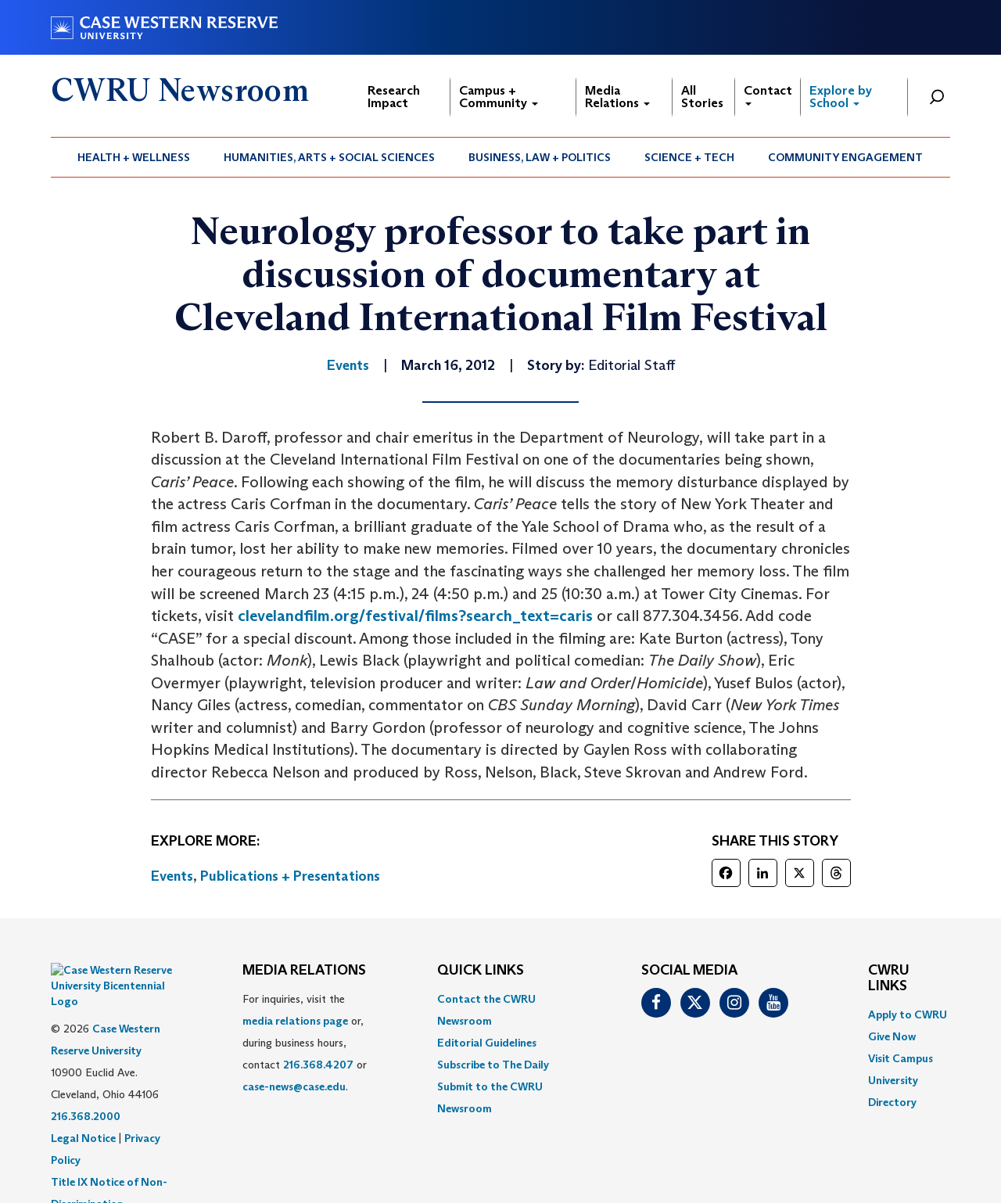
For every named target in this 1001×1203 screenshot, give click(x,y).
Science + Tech (689, 157)
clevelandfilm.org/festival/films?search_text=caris (415, 615)
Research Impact (394, 96)
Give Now (892, 1036)
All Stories (702, 96)
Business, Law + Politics (539, 157)
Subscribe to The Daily (493, 1065)
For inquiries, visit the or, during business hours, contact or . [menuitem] (304, 1042)
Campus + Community (498, 96)
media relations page (295, 1021)
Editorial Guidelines (486, 1043)
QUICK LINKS (480, 971)
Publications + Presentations (290, 876)
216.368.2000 (85, 1077)
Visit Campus (900, 1058)
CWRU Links (889, 978)
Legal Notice (83, 1099)
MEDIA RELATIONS (304, 971)
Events (172, 876)
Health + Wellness (133, 157)
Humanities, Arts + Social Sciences (329, 157)
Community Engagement (845, 157)
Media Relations (617, 96)
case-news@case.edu (294, 1086)
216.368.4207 (318, 1065)
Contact (768, 94)
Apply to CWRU (907, 1014)
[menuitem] (134, 157)
